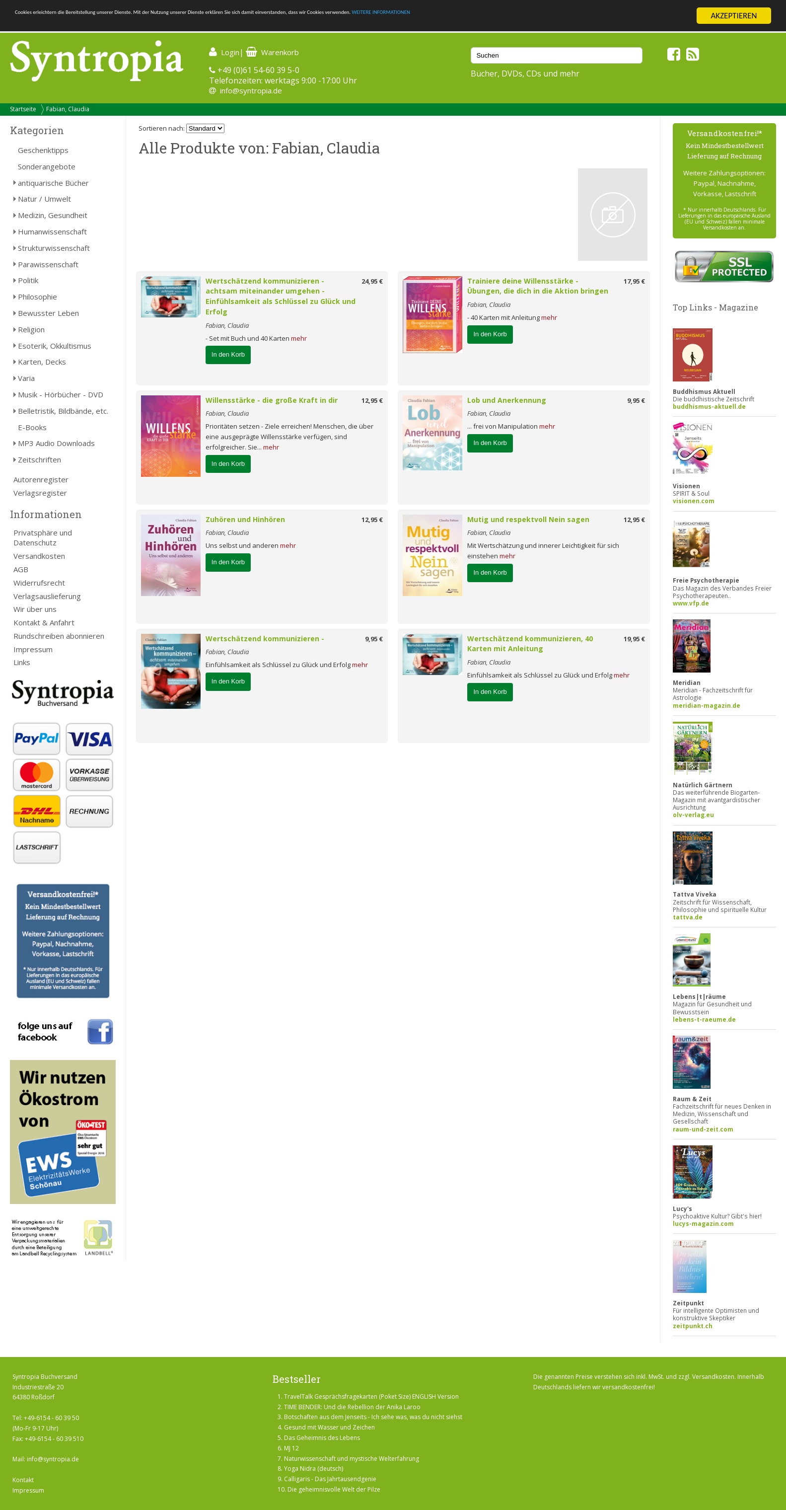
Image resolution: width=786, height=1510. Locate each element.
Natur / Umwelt (44, 199)
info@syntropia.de (251, 90)
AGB (20, 569)
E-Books (32, 427)
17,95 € (634, 281)
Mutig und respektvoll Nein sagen (528, 519)
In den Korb (228, 354)
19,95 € (634, 638)
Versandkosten (39, 556)
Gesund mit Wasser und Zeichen (329, 1427)
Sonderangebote (46, 166)
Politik (28, 280)
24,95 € (372, 281)
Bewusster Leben (48, 313)
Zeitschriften (39, 459)
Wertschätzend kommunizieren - (265, 638)
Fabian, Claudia (67, 109)
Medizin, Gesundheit (52, 215)
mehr (299, 338)
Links (21, 662)
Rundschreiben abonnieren (58, 636)
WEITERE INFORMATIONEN (596, 16)
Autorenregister (41, 479)
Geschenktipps (43, 150)
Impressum (33, 649)
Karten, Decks (42, 362)
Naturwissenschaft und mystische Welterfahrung (351, 1458)
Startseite (23, 109)
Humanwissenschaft (52, 231)
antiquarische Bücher (53, 183)
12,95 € (372, 400)
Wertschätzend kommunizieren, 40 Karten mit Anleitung (530, 644)
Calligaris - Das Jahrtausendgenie (330, 1479)
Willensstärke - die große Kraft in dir (272, 400)
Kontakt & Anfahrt (43, 622)
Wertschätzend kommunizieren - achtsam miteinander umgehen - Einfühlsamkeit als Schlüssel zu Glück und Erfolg (281, 296)
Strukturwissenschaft (54, 248)
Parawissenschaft (48, 264)
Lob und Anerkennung (506, 400)
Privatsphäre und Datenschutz (42, 538)
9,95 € (636, 400)
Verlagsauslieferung (47, 596)
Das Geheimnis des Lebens (322, 1438)
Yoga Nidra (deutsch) (313, 1468)
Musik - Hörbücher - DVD (60, 394)
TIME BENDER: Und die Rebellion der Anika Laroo (352, 1407)
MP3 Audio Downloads (56, 443)
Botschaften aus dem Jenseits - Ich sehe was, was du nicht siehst (373, 1417)
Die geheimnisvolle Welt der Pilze (333, 1489)
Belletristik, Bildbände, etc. (63, 411)
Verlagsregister (40, 493)
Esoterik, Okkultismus (54, 346)
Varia (26, 378)
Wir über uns (35, 609)
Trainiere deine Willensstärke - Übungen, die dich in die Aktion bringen (537, 286)
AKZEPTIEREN (734, 15)
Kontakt (23, 1480)
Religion (31, 329)
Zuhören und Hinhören (245, 519)
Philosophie (37, 297)
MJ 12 (291, 1448)
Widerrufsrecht (39, 583)
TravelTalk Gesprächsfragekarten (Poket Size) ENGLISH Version (371, 1396)
